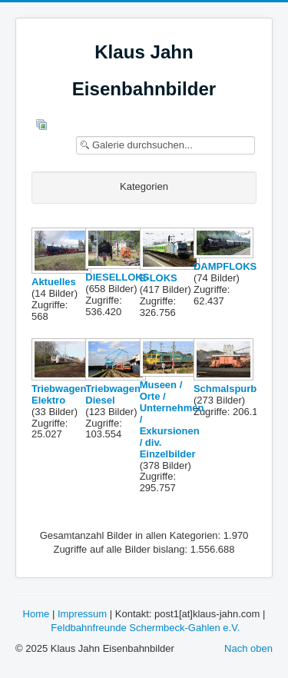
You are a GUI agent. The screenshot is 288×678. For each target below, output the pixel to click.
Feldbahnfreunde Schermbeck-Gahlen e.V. (145, 627)
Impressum (82, 614)
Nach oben (248, 648)
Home (36, 614)
